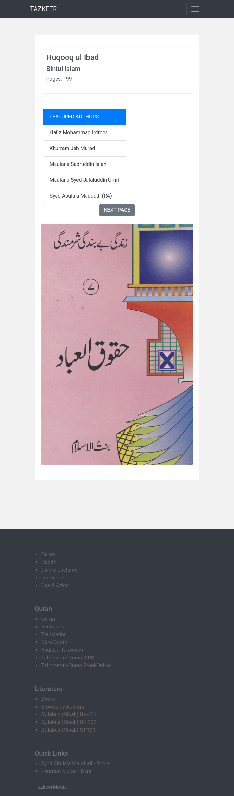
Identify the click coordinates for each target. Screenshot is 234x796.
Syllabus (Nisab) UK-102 (69, 722)
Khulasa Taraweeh (62, 650)
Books (48, 699)
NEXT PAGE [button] (117, 210)
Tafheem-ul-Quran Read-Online (76, 665)
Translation (54, 634)
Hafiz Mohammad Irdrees (79, 132)
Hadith (48, 562)
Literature (52, 578)
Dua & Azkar (55, 585)
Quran (48, 554)
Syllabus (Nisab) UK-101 (69, 714)
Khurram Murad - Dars (66, 771)
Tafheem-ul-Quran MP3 (67, 658)
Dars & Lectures (59, 570)
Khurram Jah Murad (72, 148)
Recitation (53, 627)
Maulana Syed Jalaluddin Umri (84, 180)
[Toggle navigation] (195, 9)
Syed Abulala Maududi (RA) (81, 196)
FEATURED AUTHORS (74, 117)
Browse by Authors (63, 707)
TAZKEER (43, 9)
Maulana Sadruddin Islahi (79, 164)
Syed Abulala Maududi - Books (76, 763)
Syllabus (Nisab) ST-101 (68, 730)
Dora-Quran (54, 642)
